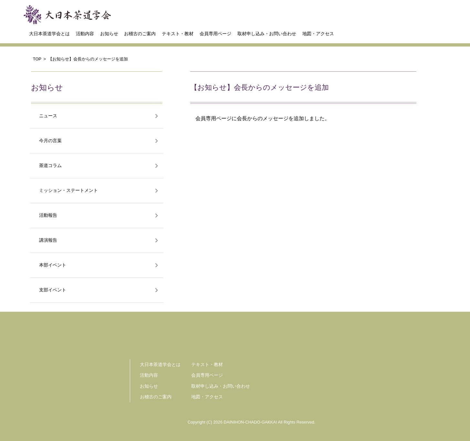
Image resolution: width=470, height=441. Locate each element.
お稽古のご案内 (140, 33)
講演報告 (48, 240)
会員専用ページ (215, 33)
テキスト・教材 (177, 33)
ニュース (48, 115)
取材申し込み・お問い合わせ (266, 33)
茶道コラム (50, 165)
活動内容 (85, 33)
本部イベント (52, 265)
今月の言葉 (50, 140)
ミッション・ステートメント (68, 190)
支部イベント (52, 290)
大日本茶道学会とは (49, 33)
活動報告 (48, 215)
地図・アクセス (318, 33)
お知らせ (109, 33)
